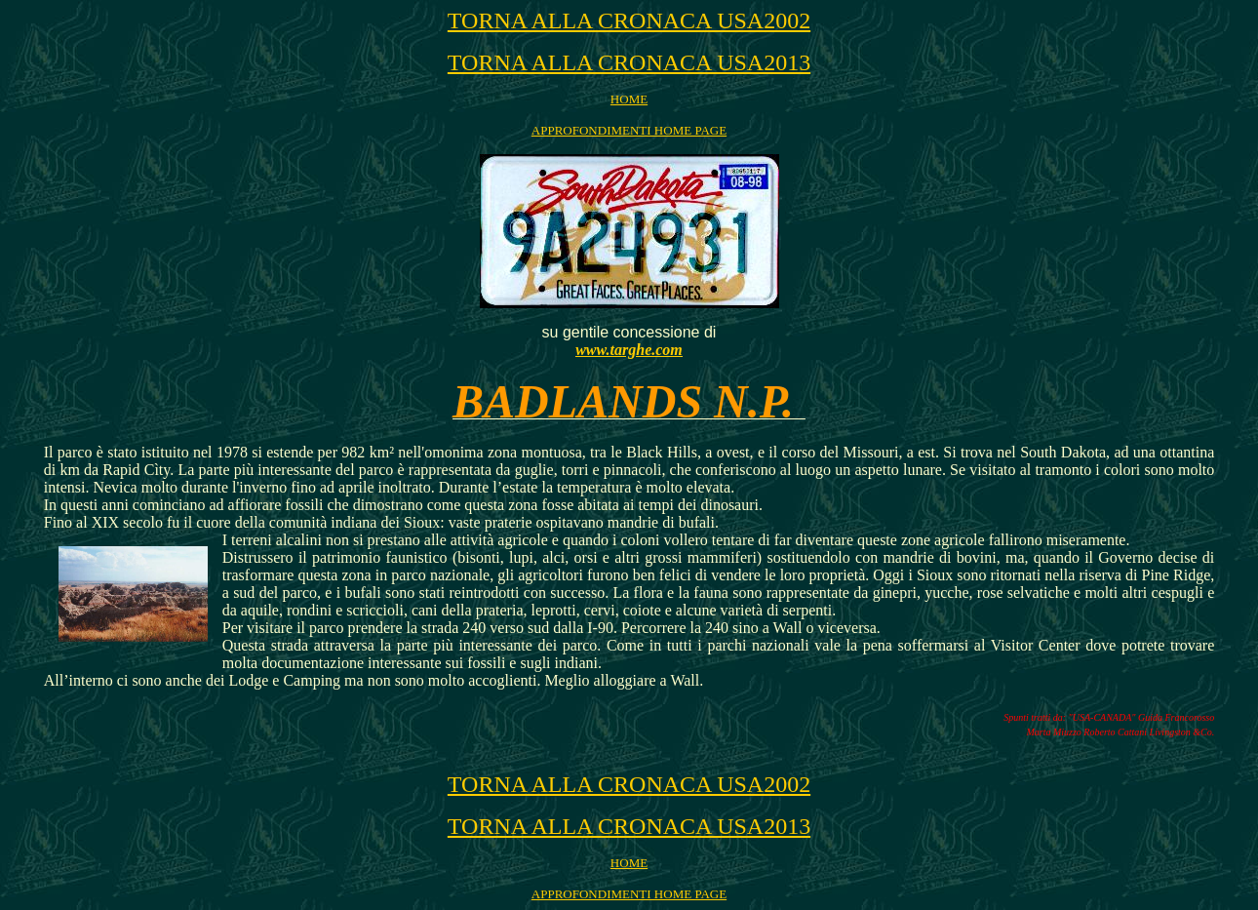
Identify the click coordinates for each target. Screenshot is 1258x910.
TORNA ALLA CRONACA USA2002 (629, 20)
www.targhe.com (629, 349)
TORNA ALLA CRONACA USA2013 (629, 62)
